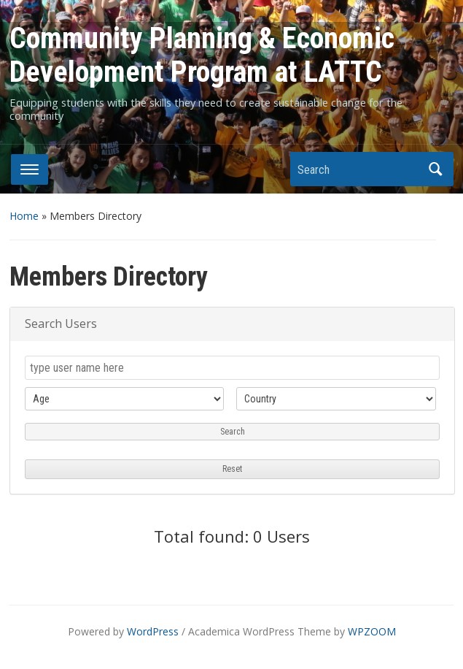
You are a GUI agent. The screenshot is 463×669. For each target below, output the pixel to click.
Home (24, 216)
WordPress (153, 631)
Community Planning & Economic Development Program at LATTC (201, 55)
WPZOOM (372, 631)
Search (435, 169)
